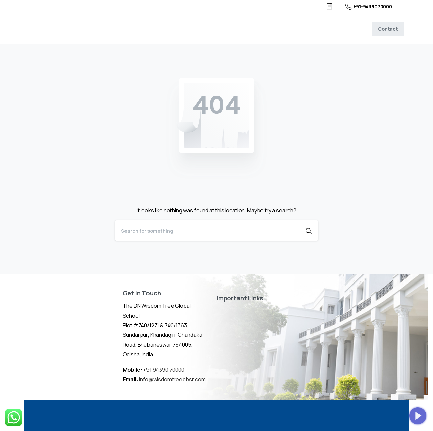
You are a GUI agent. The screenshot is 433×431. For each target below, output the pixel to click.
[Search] (207, 230)
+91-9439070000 (368, 6)
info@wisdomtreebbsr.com (172, 379)
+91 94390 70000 (163, 369)
